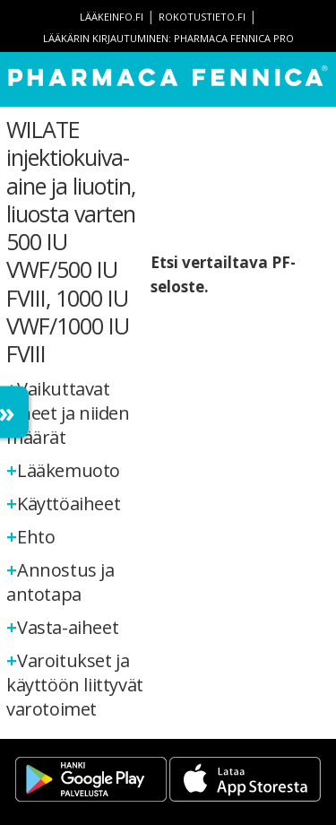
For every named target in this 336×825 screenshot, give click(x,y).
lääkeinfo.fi (111, 16)
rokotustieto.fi (202, 16)
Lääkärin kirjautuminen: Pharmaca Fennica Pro (168, 38)
